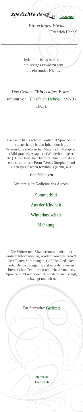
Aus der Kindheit (46, 204)
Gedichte (53, 308)
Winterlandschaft (46, 214)
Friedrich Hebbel (45, 98)
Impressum (42, 376)
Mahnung (45, 224)
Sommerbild (46, 194)
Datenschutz (41, 382)
